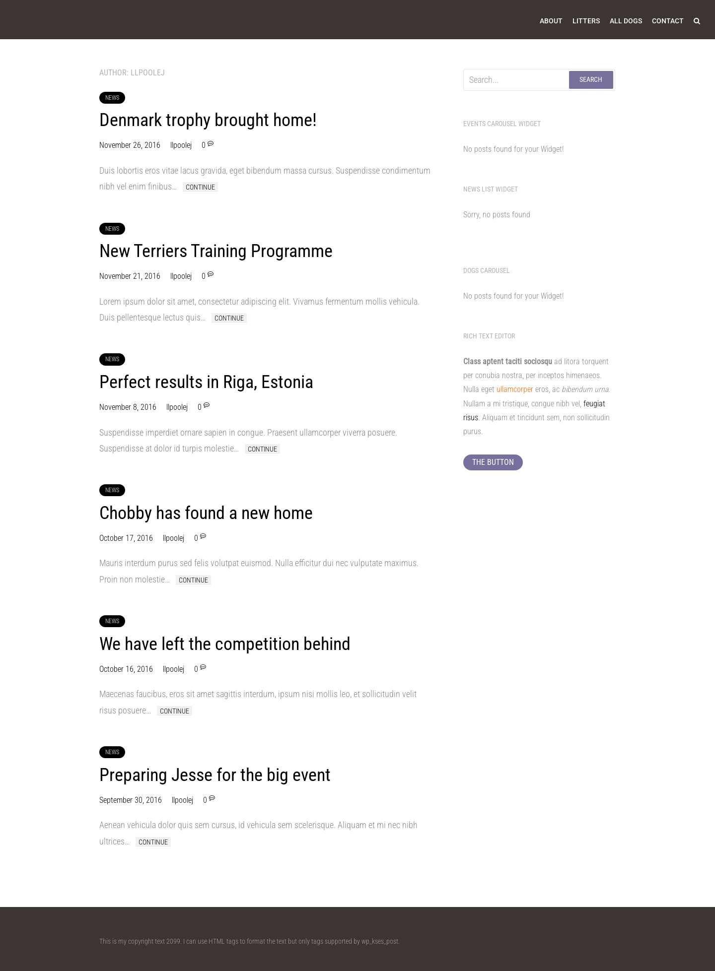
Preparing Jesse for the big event (215, 775)
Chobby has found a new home (206, 513)
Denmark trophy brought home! (208, 120)
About (551, 21)
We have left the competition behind (225, 644)
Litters (586, 21)
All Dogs (626, 21)
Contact (668, 21)
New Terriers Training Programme (216, 251)
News (112, 97)
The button (493, 462)
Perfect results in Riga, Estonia (206, 382)
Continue (200, 187)
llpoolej (181, 145)
